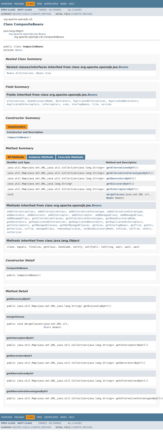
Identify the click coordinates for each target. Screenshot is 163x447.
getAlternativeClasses (47, 218)
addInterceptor (58, 215)
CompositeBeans (17, 137)
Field (26, 14)
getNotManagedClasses (74, 225)
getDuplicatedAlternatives (47, 221)
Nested (17, 14)
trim (95, 104)
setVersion (14, 232)
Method (46, 14)
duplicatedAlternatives (89, 101)
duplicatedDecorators (123, 101)
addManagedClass (106, 215)
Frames (42, 10)
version (106, 104)
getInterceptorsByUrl (121, 189)
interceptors (51, 104)
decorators (62, 101)
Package (19, 4)
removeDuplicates (69, 228)
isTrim (28, 228)
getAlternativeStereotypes (84, 218)
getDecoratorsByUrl (119, 178)
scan (66, 104)
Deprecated (51, 4)
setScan (121, 228)
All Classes (75, 10)
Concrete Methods (70, 157)
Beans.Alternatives (20, 73)
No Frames (55, 10)
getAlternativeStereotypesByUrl (128, 173)
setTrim (134, 228)
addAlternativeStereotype (86, 211)
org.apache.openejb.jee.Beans (27, 34)
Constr (35, 14)
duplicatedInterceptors (23, 104)
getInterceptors (18, 225)
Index (63, 4)
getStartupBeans (117, 225)
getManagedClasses (44, 225)
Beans (19, 50)
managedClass (45, 228)
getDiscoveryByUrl (118, 183)
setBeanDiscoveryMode (98, 228)
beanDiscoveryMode (39, 101)
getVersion (14, 228)
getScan (97, 225)
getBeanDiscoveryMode (120, 218)
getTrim (136, 225)
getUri (148, 225)
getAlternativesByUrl (121, 167)
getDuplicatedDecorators (86, 221)
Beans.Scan (43, 73)
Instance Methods (41, 157)
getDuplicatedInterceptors (124, 221)
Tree (39, 4)
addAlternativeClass (21, 211)
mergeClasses (115, 194)
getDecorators (16, 221)
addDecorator (15, 215)
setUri (147, 228)
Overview (6, 4)
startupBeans (80, 104)
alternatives (15, 101)
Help (71, 4)
